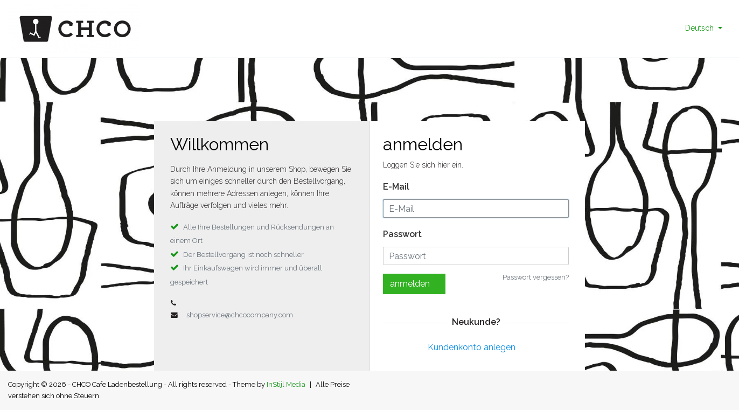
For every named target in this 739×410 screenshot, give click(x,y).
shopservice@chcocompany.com (239, 315)
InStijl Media (286, 384)
